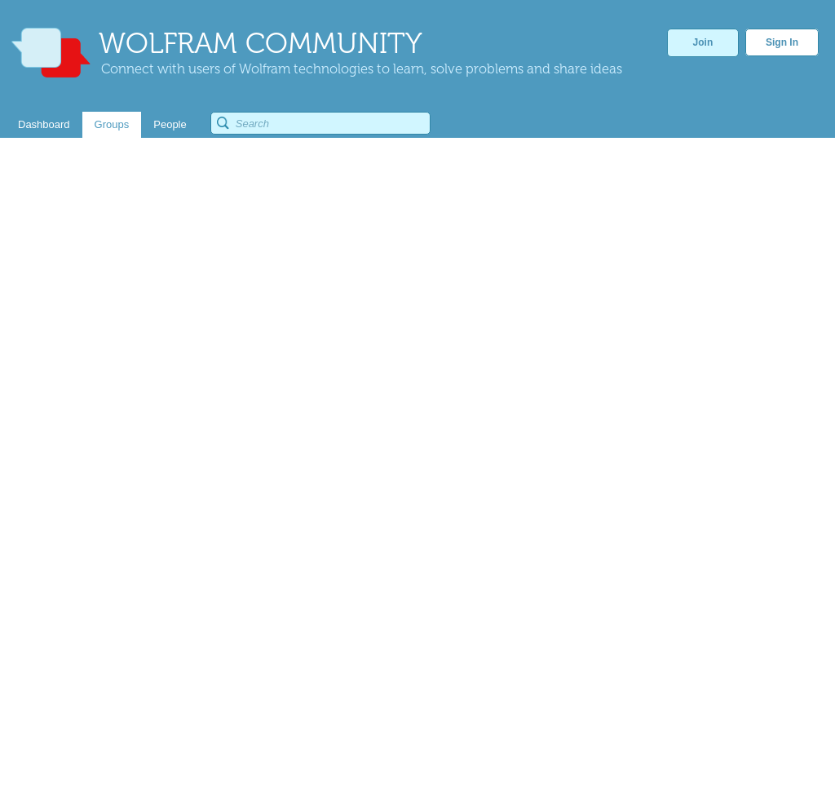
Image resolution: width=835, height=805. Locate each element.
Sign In (782, 42)
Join (703, 42)
